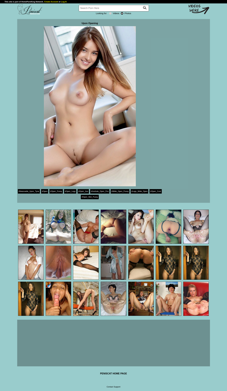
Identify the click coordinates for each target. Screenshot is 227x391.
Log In (64, 2)
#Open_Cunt (155, 191)
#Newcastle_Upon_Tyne (29, 191)
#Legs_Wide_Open (139, 191)
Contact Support (113, 387)
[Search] (114, 8)
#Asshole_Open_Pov (100, 191)
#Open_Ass (83, 191)
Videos (114, 13)
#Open (44, 191)
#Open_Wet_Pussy (90, 197)
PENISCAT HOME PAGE (113, 373)
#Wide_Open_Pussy (120, 191)
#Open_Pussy (56, 191)
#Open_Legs (70, 191)
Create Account (51, 2)
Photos (126, 13)
